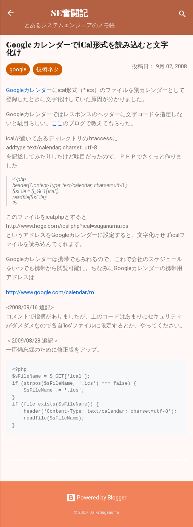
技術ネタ (47, 69)
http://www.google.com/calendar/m (50, 292)
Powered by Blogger (96, 497)
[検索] (182, 15)
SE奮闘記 (69, 12)
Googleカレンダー (29, 90)
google (17, 69)
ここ (57, 123)
